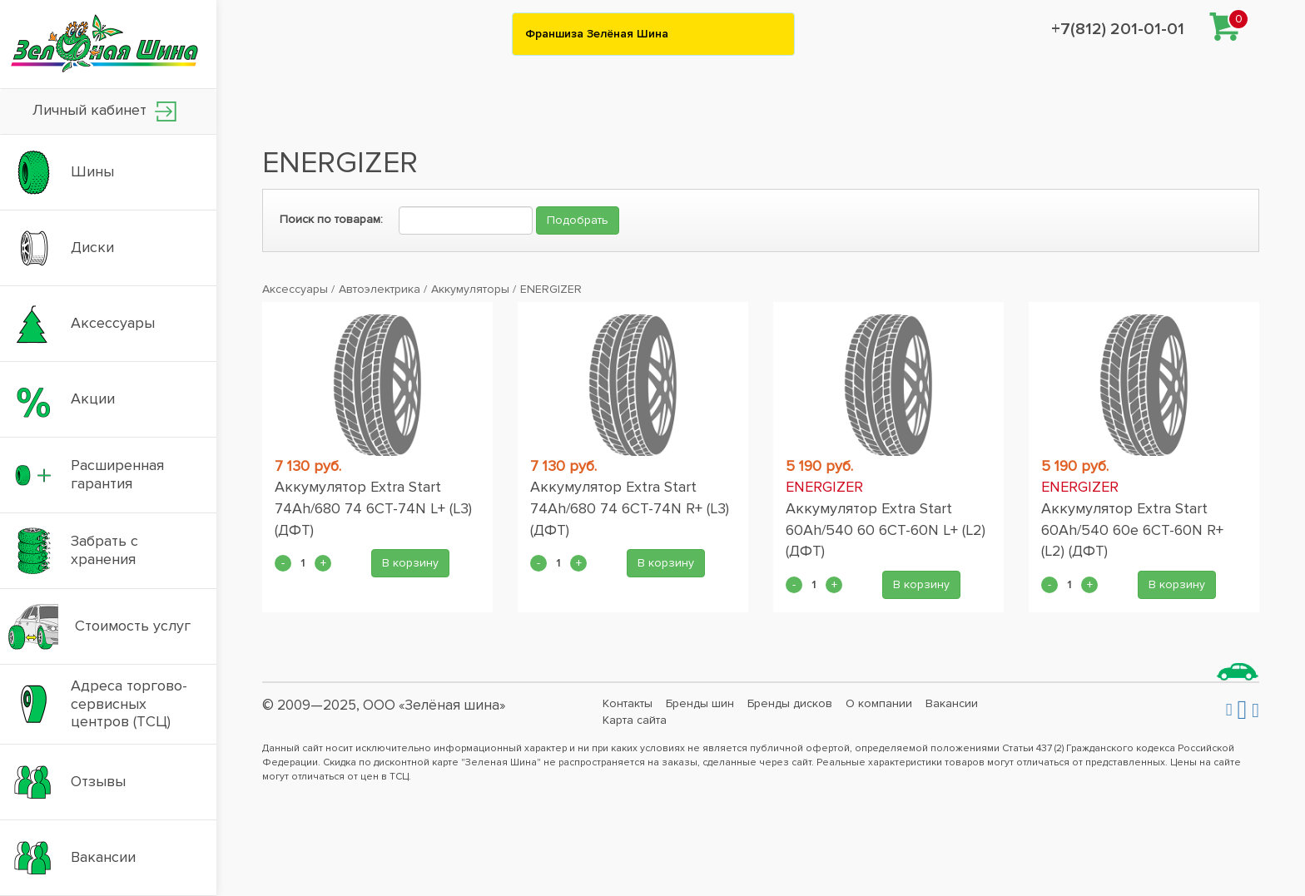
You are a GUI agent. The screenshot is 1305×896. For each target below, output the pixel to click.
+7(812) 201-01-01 (1117, 29)
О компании (879, 703)
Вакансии (951, 703)
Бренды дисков (789, 703)
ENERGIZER (551, 289)
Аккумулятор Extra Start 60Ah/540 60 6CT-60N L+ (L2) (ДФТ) (885, 529)
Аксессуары (295, 289)
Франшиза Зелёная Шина (596, 34)
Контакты (627, 703)
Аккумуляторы (470, 289)
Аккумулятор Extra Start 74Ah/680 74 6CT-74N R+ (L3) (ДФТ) (629, 508)
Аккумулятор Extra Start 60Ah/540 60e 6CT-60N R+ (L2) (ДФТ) (1132, 529)
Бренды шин (700, 703)
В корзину (410, 563)
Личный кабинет (104, 111)
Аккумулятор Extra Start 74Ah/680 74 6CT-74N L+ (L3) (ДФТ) (373, 508)
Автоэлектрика (379, 289)
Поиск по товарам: (331, 219)
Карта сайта (635, 720)
